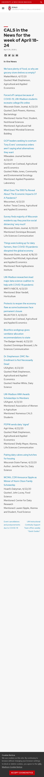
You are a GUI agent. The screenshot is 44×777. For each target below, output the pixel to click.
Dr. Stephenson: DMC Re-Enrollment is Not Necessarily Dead (18, 360)
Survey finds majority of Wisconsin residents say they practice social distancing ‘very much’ (21, 220)
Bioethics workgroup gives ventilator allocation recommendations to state (17, 333)
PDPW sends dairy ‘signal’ (16, 424)
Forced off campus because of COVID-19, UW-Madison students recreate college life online (20, 99)
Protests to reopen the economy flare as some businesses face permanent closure (20, 307)
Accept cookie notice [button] (22, 773)
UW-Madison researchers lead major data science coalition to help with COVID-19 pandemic (19, 281)
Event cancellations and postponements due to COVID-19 (12, 524)
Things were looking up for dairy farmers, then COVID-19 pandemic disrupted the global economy (21, 246)
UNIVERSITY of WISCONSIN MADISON (17, 2)
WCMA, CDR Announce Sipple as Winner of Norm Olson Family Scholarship (20, 481)
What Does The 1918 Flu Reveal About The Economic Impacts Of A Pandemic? (20, 194)
